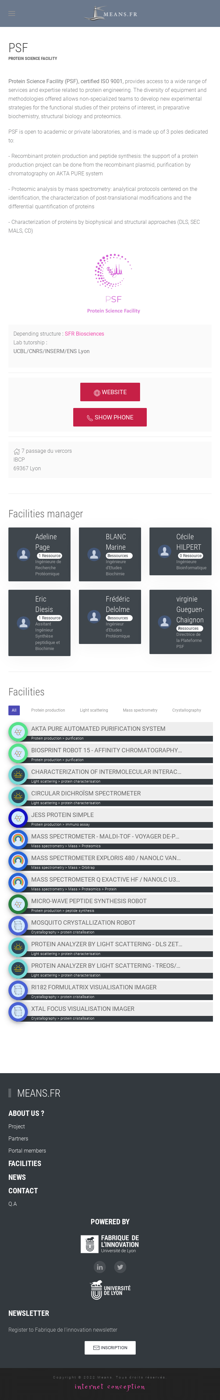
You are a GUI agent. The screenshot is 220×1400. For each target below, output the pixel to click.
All (14, 710)
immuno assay (77, 824)
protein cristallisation (77, 932)
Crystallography (186, 710)
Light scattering (94, 710)
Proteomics (91, 846)
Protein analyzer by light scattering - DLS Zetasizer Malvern (107, 944)
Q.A (12, 1232)
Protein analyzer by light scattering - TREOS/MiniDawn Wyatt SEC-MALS (107, 965)
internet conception (110, 1386)
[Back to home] (110, 13)
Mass (73, 846)
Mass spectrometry (140, 710)
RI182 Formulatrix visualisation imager (94, 987)
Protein (111, 889)
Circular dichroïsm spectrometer (86, 793)
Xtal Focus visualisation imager (82, 1008)
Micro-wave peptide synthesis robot (89, 900)
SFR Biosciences (84, 334)
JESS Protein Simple (62, 814)
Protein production (48, 710)
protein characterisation (80, 781)
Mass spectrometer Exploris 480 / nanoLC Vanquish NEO (107, 857)
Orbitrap (88, 867)
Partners (18, 1166)
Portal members (27, 1178)
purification (74, 738)
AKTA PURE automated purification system (98, 728)
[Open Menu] (11, 13)
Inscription (110, 1352)
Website (110, 392)
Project (16, 1154)
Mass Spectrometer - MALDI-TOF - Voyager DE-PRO (107, 836)
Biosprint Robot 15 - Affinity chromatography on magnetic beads (107, 750)
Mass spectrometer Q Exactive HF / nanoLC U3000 (107, 879)
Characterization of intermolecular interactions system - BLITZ (107, 771)
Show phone (110, 417)
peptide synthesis (79, 911)
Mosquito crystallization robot (83, 922)
